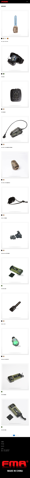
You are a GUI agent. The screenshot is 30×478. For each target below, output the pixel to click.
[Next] (18, 435)
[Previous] (12, 435)
